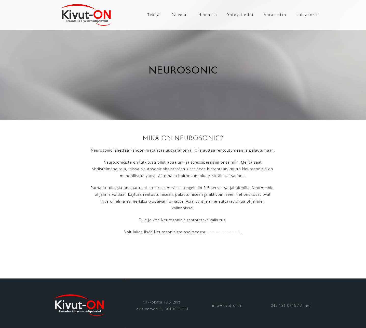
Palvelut (180, 14)
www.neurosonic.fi (223, 231)
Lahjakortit (307, 14)
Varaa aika (275, 14)
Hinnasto (207, 14)
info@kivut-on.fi (226, 305)
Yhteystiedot (240, 14)
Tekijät (154, 14)
